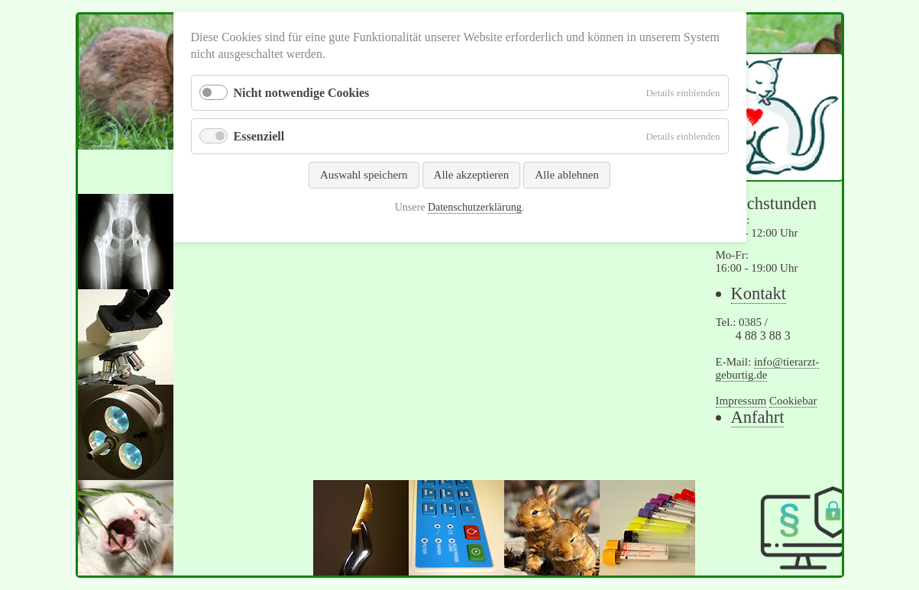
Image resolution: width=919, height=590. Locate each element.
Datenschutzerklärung (475, 207)
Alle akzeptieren (472, 175)
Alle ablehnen (567, 175)
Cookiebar (793, 401)
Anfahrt (758, 417)
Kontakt (759, 293)
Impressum (741, 401)
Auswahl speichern (364, 175)
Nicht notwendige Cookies (302, 92)
